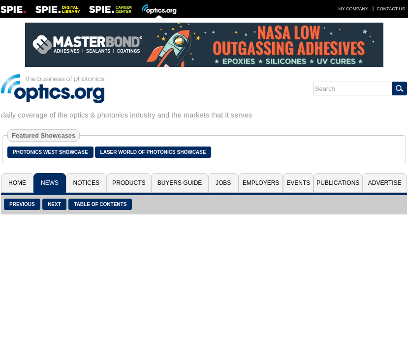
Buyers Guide (179, 182)
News (50, 182)
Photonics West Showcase (50, 152)
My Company (353, 8)
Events (298, 182)
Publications (337, 182)
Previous (22, 204)
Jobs (223, 182)
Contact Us (391, 8)
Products (128, 182)
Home (17, 182)
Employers (261, 182)
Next (54, 204)
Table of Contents (100, 204)
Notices (86, 182)
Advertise (385, 182)
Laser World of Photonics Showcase (153, 152)
